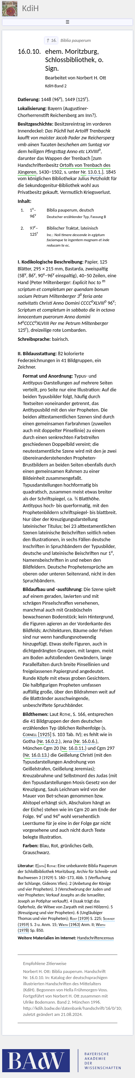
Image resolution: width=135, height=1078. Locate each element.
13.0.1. (94, 172)
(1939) (79, 918)
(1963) (69, 924)
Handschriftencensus (95, 937)
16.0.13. (39, 755)
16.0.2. (52, 741)
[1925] (37, 734)
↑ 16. (51, 40)
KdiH (30, 8)
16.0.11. (76, 748)
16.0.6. (89, 741)
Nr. (83, 172)
